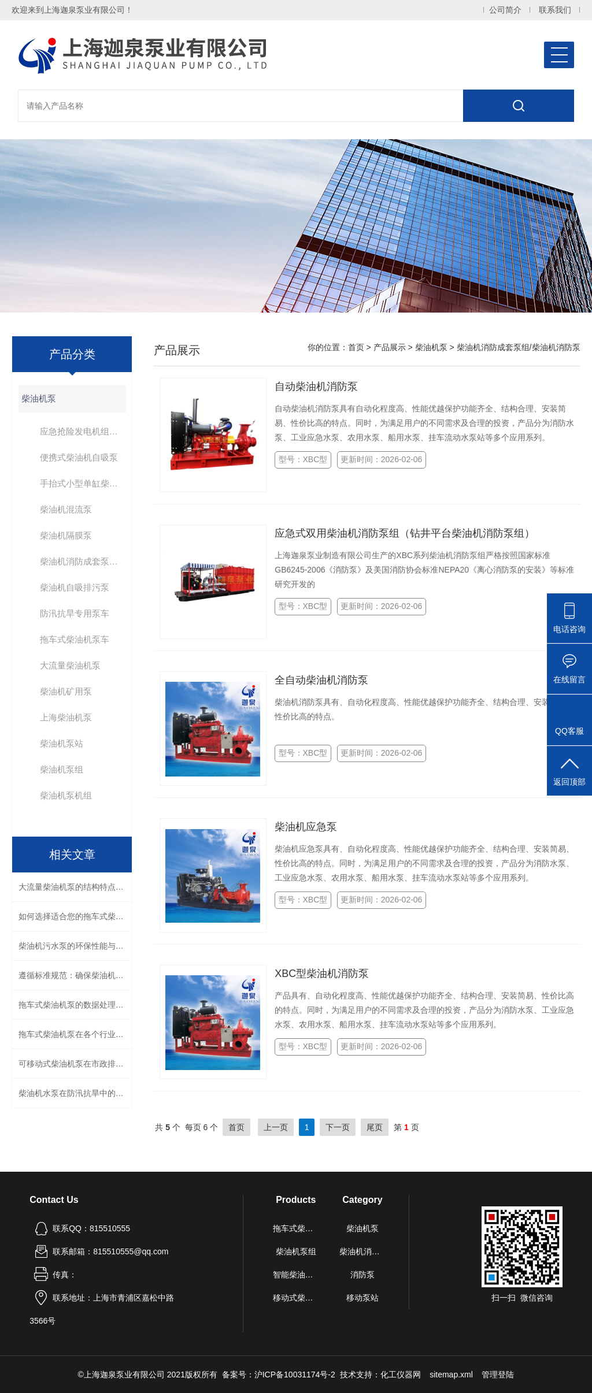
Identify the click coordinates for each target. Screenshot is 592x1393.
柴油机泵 (38, 398)
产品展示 (389, 347)
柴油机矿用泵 (66, 691)
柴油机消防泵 (362, 1251)
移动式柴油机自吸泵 (296, 1297)
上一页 (276, 1127)
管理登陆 (498, 1374)
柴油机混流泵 (66, 509)
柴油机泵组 (61, 769)
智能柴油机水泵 (296, 1274)
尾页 (375, 1127)
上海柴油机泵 (66, 717)
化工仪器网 (400, 1374)
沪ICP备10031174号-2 (294, 1374)
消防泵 (362, 1274)
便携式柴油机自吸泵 (79, 457)
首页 (356, 347)
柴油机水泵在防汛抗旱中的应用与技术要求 (75, 1093)
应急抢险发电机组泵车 (83, 431)
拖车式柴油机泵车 (74, 639)
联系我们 (555, 10)
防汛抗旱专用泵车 (74, 613)
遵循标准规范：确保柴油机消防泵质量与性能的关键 (75, 975)
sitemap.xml (451, 1374)
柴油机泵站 (61, 743)
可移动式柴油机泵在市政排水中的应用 (75, 1063)
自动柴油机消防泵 (316, 386)
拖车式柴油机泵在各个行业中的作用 (75, 1034)
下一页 (337, 1127)
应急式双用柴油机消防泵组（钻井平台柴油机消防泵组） (405, 533)
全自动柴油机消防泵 (321, 680)
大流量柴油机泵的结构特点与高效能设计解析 (75, 886)
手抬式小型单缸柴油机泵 (83, 483)
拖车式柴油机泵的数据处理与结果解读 (75, 1004)
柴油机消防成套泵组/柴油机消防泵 (83, 561)
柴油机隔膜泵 (66, 535)
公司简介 (505, 10)
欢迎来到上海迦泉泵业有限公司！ (72, 9)
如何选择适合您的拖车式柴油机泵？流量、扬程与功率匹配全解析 (75, 916)
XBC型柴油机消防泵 (322, 973)
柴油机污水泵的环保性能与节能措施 (75, 945)
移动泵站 (362, 1297)
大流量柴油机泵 (70, 665)
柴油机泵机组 (66, 795)
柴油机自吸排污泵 (74, 587)
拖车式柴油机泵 (296, 1228)
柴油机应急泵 (306, 827)
